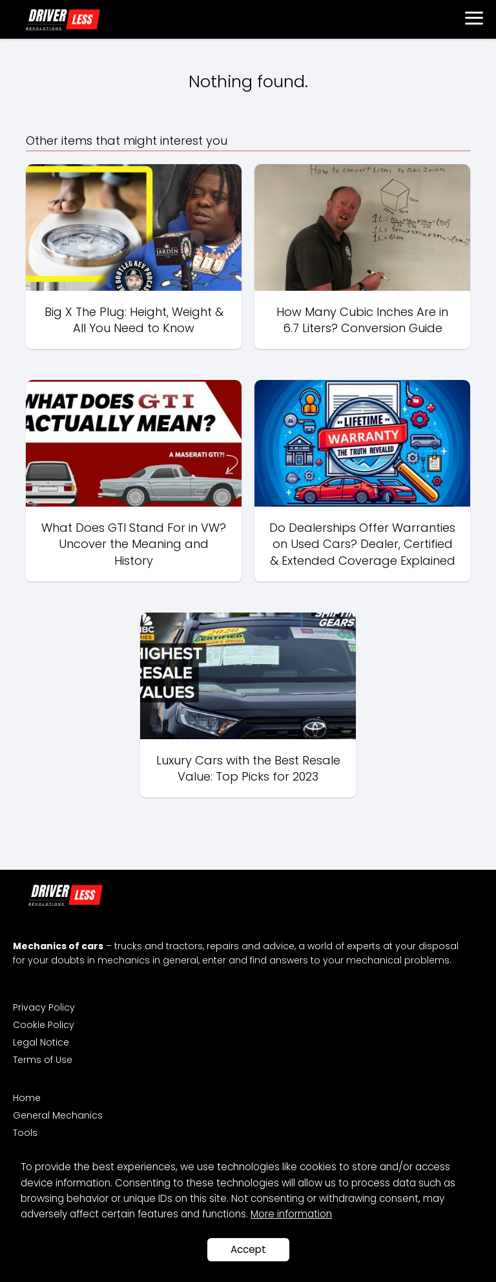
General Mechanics (58, 1115)
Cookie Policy (43, 1024)
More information (291, 1214)
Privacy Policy (44, 1007)
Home (27, 1097)
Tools (25, 1132)
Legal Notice (41, 1042)
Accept (248, 1249)
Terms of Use (42, 1059)
